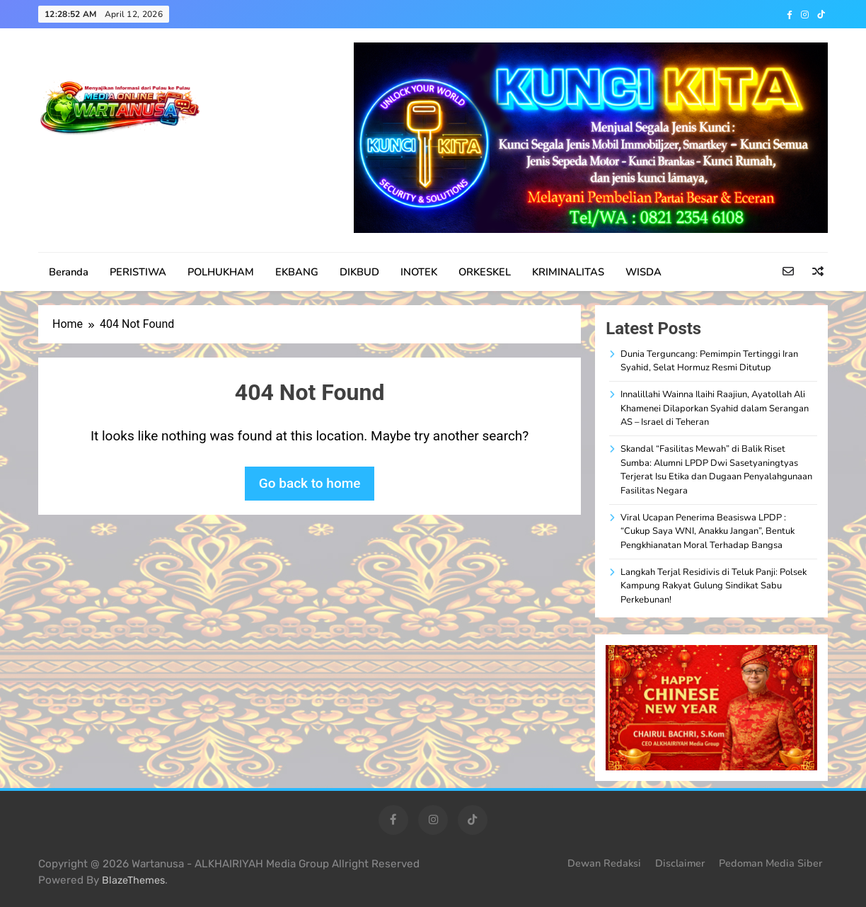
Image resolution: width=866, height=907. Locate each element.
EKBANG (296, 272)
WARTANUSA (107, 159)
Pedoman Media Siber (770, 863)
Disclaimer (680, 863)
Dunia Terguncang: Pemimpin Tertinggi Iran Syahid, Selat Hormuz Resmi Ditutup (709, 361)
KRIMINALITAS (568, 272)
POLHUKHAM (220, 272)
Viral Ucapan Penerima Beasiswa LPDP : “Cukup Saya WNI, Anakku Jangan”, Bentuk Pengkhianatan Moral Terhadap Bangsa (707, 531)
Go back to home (310, 483)
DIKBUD (359, 272)
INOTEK (418, 272)
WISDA (643, 272)
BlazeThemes (133, 880)
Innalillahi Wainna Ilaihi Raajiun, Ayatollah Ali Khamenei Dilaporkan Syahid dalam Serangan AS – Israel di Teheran (714, 408)
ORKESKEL (484, 272)
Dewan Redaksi (604, 863)
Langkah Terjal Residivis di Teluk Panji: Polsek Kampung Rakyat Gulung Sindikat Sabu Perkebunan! (713, 586)
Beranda (68, 272)
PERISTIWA (138, 272)
